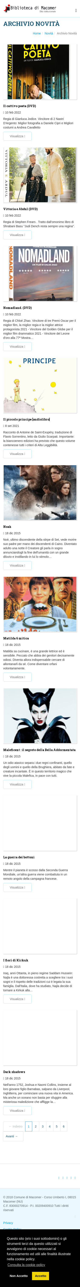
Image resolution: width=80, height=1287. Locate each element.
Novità (49, 33)
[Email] (75, 1177)
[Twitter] (63, 1177)
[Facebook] (59, 1177)
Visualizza (17, 136)
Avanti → (12, 1136)
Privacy (8, 1223)
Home (37, 33)
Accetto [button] (40, 1276)
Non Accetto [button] (19, 1276)
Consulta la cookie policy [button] (26, 1265)
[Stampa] (71, 1177)
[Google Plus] (67, 1177)
